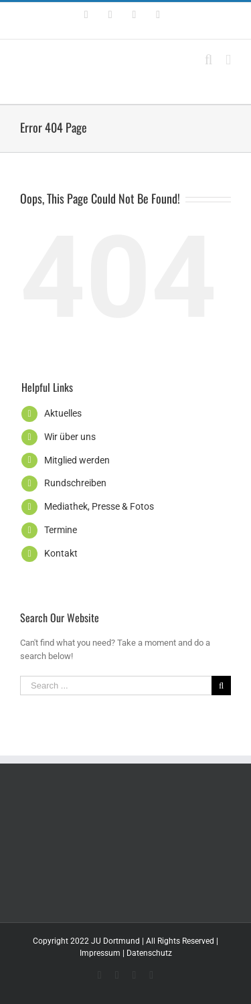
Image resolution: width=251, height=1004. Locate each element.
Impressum (100, 953)
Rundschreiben (75, 483)
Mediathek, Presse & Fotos (99, 506)
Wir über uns (70, 436)
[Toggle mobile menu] (228, 60)
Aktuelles (63, 413)
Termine (60, 529)
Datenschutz (149, 953)
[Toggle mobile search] (209, 60)
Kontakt (61, 553)
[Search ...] (116, 685)
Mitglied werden (77, 460)
